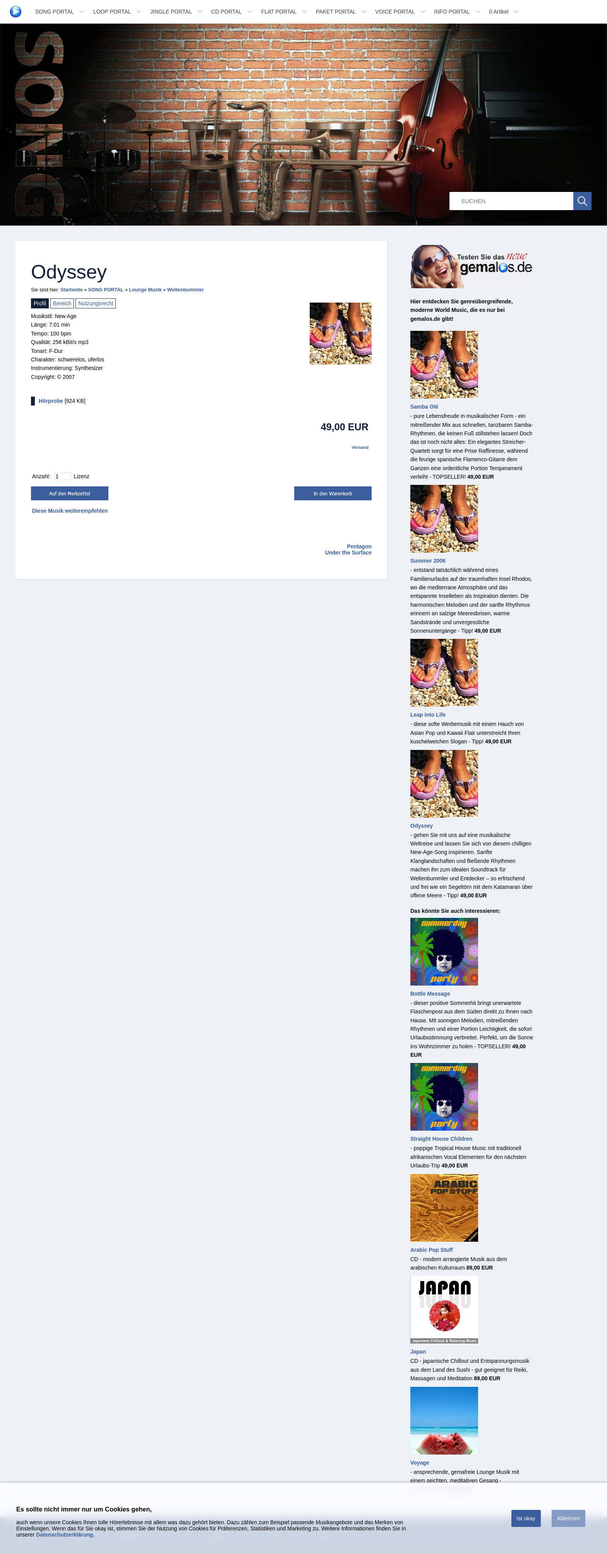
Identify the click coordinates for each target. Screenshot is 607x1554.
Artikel (499, 12)
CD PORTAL (226, 12)
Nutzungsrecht (95, 303)
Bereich (62, 303)
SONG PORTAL (54, 12)
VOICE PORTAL (395, 12)
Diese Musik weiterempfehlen (70, 511)
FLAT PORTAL (279, 12)
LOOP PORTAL (112, 12)
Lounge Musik (145, 290)
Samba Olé (424, 407)
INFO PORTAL (452, 12)
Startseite (71, 290)
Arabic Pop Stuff (431, 1250)
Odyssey (421, 826)
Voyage (419, 1463)
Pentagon (359, 546)
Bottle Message (430, 994)
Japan (418, 1352)
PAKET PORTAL (336, 12)
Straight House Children (441, 1139)
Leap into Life (428, 715)
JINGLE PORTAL (171, 12)
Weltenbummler (185, 290)
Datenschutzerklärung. (65, 1535)
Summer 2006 (428, 561)
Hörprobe (51, 401)
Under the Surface (348, 552)
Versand (360, 447)
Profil (40, 303)
